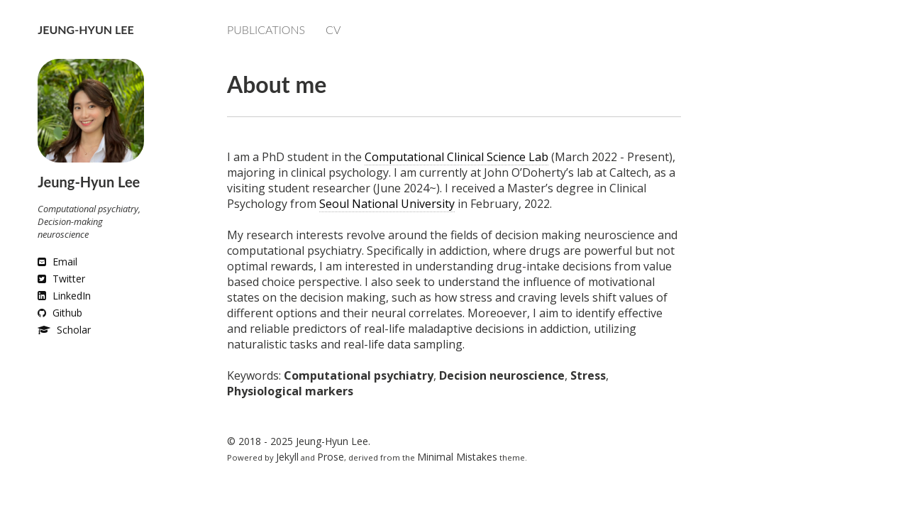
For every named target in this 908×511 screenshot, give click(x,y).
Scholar (64, 329)
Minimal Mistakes (457, 456)
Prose (330, 456)
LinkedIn (64, 295)
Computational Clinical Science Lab (456, 157)
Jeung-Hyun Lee (85, 29)
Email (57, 261)
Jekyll (287, 456)
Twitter (61, 278)
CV (333, 29)
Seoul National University (387, 203)
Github (60, 312)
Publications (266, 29)
